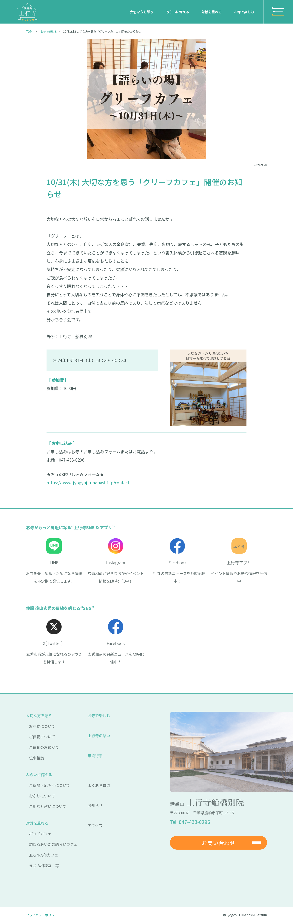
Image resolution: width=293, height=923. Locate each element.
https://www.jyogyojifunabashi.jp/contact (88, 483)
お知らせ (95, 805)
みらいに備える (177, 11)
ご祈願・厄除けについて (49, 785)
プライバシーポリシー (42, 915)
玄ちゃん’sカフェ (43, 855)
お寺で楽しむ (244, 11)
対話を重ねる (211, 11)
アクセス (95, 825)
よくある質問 (99, 785)
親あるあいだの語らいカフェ (53, 844)
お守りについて (42, 796)
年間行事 (95, 755)
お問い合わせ (218, 843)
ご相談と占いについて (47, 806)
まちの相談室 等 (44, 865)
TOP (29, 31)
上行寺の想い (99, 735)
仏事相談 (36, 758)
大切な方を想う (141, 11)
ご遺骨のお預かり (44, 747)
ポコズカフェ (40, 833)
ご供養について (42, 736)
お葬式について (42, 726)
